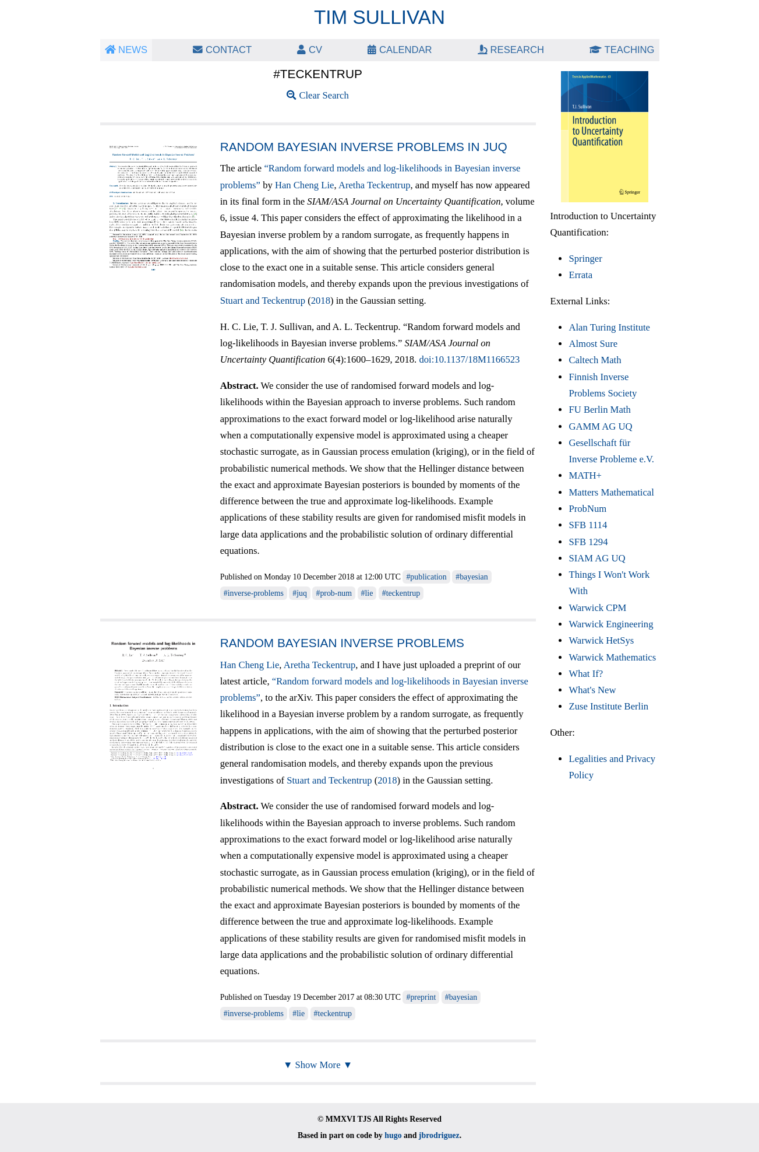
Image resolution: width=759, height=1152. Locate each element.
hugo (392, 1135)
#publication (426, 577)
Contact (222, 49)
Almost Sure (593, 343)
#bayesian (472, 577)
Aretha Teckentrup (374, 185)
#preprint (421, 997)
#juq (299, 593)
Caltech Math (595, 360)
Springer (585, 258)
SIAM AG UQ (597, 558)
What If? (586, 673)
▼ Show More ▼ (317, 1064)
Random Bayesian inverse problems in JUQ (363, 146)
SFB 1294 (588, 541)
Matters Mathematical (611, 492)
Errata (580, 274)
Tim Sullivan (379, 17)
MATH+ (585, 475)
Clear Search (318, 95)
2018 (320, 300)
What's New (592, 690)
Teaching (621, 49)
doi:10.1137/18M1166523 (469, 359)
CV (309, 49)
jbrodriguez (439, 1135)
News (126, 49)
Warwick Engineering (611, 624)
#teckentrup (401, 593)
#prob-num (334, 593)
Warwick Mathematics (612, 657)
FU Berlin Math (599, 409)
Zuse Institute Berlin (608, 706)
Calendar (400, 49)
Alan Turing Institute (609, 327)
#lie (367, 593)
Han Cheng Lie (304, 185)
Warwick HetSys (601, 640)
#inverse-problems (254, 593)
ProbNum (587, 508)
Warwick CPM (597, 607)
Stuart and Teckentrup (262, 300)
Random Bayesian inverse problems (342, 642)
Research (511, 49)
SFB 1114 (588, 525)
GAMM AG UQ (600, 426)
